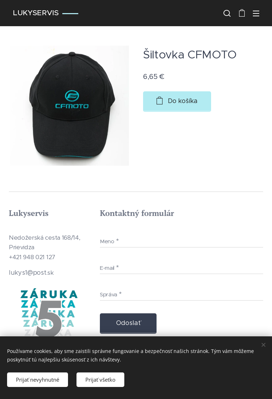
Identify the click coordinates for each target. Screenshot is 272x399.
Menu (256, 13)
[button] (227, 13)
